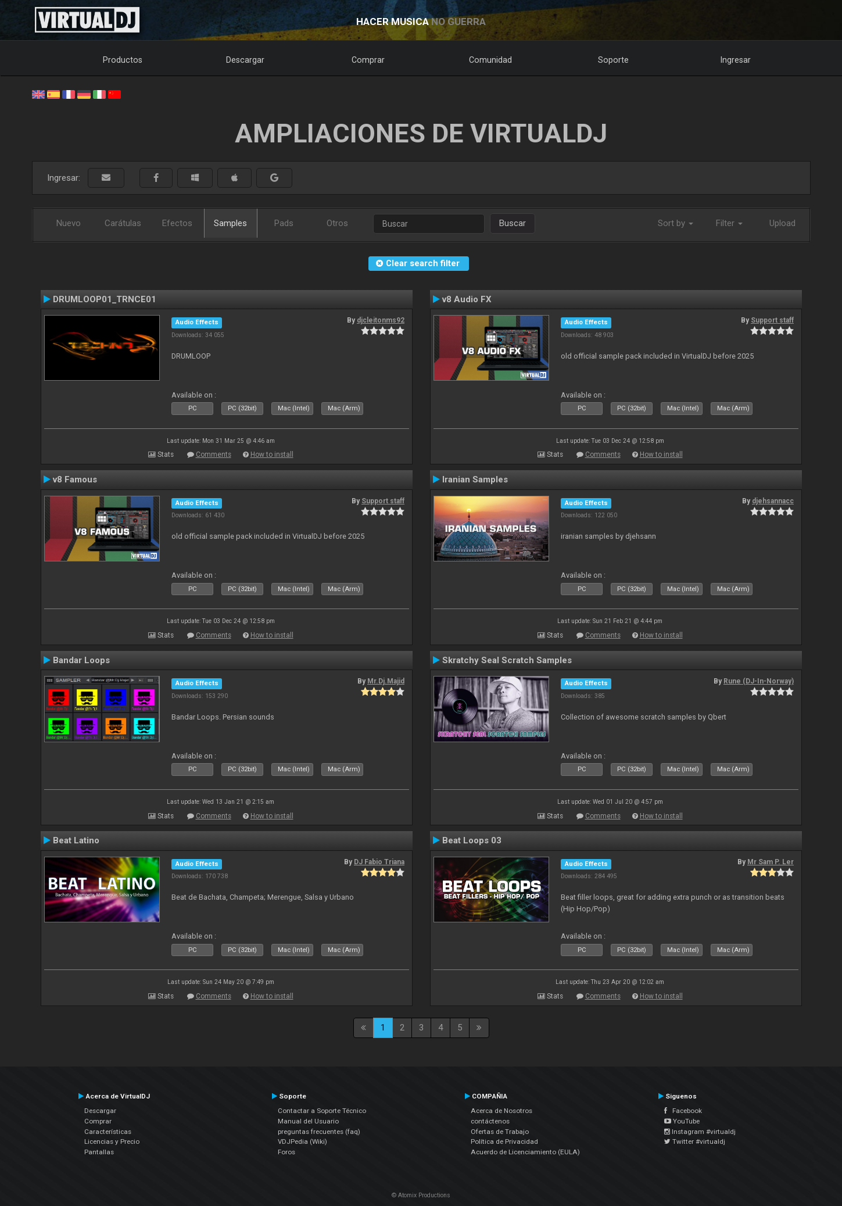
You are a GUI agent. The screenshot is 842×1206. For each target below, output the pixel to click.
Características (107, 1132)
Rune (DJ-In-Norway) (758, 681)
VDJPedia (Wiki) (302, 1141)
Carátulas (123, 223)
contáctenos (490, 1121)
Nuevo (68, 223)
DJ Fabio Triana (379, 862)
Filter (729, 223)
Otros (337, 223)
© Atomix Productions (421, 1195)
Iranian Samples (475, 479)
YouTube (682, 1121)
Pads (283, 223)
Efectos (177, 223)
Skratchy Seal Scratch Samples (507, 660)
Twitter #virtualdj (694, 1141)
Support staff (772, 320)
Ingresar (736, 60)
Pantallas (99, 1152)
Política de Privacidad (504, 1141)
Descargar (245, 60)
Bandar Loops (81, 660)
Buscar (512, 223)
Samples (230, 223)
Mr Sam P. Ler (770, 862)
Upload (782, 223)
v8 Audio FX (467, 299)
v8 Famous (75, 479)
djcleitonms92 (380, 320)
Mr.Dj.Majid (385, 681)
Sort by (675, 223)
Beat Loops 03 (471, 840)
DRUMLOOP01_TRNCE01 (104, 299)
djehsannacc (773, 501)
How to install (271, 454)
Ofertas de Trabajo (500, 1132)
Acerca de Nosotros (501, 1111)
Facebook (683, 1111)
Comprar (368, 60)
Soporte (613, 60)
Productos (122, 60)
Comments (213, 454)
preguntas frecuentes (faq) (319, 1132)
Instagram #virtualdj (700, 1132)
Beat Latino (76, 840)
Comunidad (490, 60)
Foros (286, 1152)
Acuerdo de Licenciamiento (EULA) (525, 1152)
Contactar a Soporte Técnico (322, 1111)
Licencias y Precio (111, 1141)
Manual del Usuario (308, 1121)
